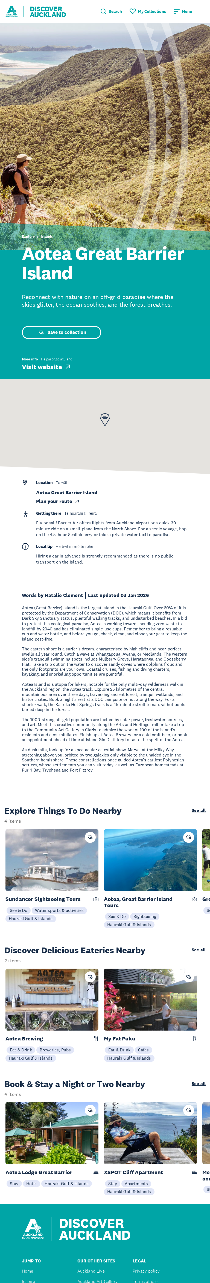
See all (199, 810)
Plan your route (58, 501)
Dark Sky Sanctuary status (47, 618)
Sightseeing (144, 916)
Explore (28, 236)
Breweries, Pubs (55, 1049)
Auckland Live (91, 1271)
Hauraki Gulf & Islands (31, 918)
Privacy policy (146, 1271)
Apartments (136, 1183)
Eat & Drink (21, 1049)
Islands (47, 236)
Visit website (46, 366)
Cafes (143, 1049)
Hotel (31, 1183)
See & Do (18, 910)
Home (27, 1271)
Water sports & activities (59, 910)
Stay (14, 1183)
